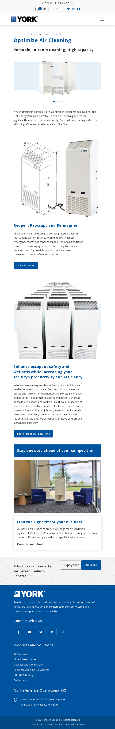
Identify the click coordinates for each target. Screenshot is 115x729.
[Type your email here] (71, 565)
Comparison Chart (30, 544)
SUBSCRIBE (91, 565)
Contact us (20, 680)
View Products (25, 265)
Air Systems (20, 654)
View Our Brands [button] (56, 3)
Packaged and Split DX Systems (31, 669)
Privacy (58, 724)
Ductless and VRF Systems (29, 664)
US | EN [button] (49, 9)
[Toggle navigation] (102, 19)
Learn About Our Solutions (33, 433)
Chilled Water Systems (26, 659)
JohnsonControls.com (41, 724)
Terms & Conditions (74, 724)
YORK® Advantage (24, 675)
